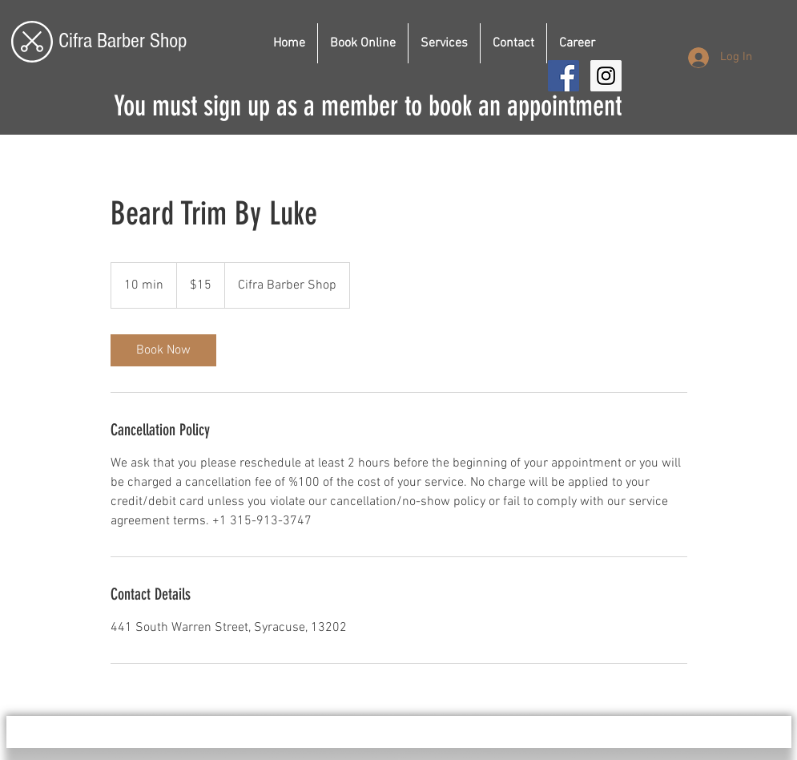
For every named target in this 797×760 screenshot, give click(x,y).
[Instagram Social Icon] (606, 75)
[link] (163, 350)
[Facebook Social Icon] (563, 75)
